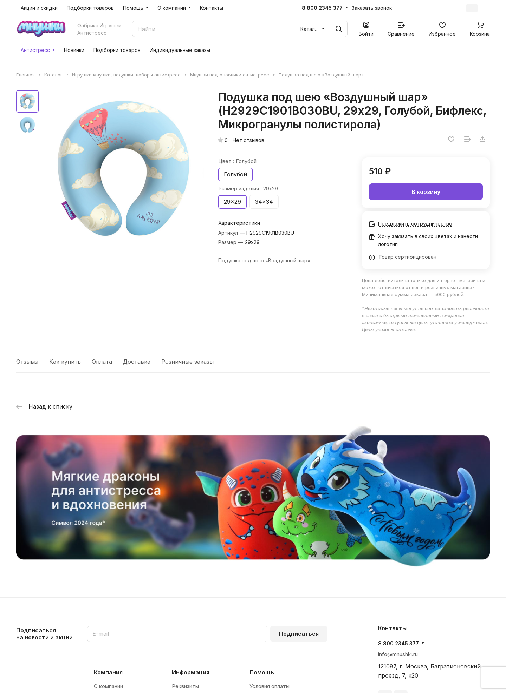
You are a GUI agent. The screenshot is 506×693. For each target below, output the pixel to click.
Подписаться (299, 633)
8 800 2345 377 (322, 8)
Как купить (65, 361)
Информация (190, 672)
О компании (108, 686)
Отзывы (27, 361)
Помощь (261, 672)
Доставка (136, 361)
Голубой (235, 174)
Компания (108, 672)
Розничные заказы (187, 361)
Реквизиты (185, 686)
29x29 (232, 201)
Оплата (102, 361)
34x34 (264, 201)
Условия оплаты (269, 686)
